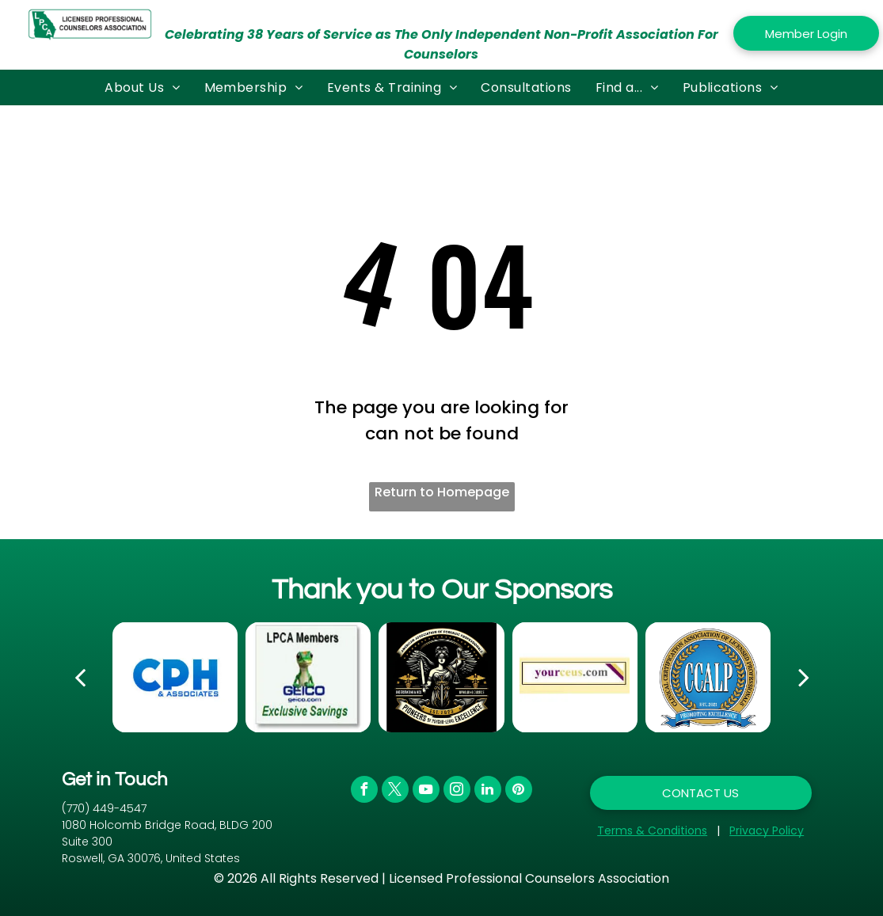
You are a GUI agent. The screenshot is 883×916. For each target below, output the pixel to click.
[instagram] (456, 791)
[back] (80, 676)
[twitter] (395, 791)
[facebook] (364, 791)
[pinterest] (518, 791)
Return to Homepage (442, 492)
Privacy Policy (766, 830)
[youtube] (426, 791)
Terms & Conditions (652, 830)
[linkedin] (487, 791)
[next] (804, 676)
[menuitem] (142, 87)
